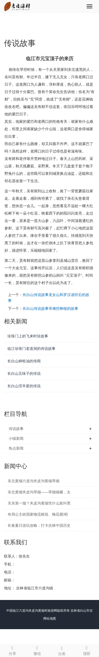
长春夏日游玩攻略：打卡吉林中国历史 (39, 525)
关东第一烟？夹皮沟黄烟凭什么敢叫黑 (39, 503)
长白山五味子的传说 (24, 373)
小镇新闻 (16, 438)
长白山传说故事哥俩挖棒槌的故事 (50, 308)
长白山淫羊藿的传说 (24, 386)
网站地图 (49, 618)
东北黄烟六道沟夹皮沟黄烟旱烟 (33, 481)
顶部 (86, 650)
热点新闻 (16, 448)
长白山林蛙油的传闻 (24, 361)
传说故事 (16, 429)
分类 (62, 650)
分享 (12, 650)
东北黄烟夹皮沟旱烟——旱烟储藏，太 (39, 492)
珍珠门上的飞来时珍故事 (27, 336)
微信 (37, 650)
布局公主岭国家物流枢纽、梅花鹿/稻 (38, 514)
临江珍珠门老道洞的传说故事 (31, 348)
